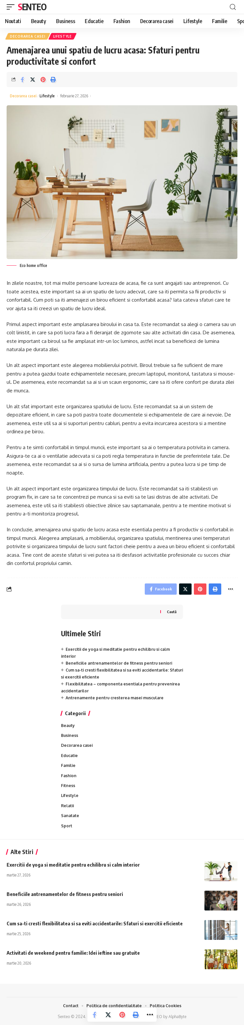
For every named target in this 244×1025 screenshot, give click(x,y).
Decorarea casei (28, 36)
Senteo (32, 6)
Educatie (69, 755)
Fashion (68, 775)
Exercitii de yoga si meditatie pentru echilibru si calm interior (73, 865)
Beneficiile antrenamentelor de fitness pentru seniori (119, 663)
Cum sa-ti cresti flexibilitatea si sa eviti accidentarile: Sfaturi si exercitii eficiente (95, 923)
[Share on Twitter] (32, 79)
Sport (66, 825)
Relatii (67, 805)
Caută (171, 612)
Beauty (68, 725)
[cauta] (232, 7)
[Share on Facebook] (22, 79)
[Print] (53, 79)
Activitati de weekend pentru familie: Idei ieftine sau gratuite (73, 953)
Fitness (68, 785)
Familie (68, 765)
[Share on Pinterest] (42, 79)
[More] (150, 1015)
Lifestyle (62, 36)
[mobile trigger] (12, 7)
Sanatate (70, 815)
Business (69, 735)
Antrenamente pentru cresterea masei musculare (115, 697)
